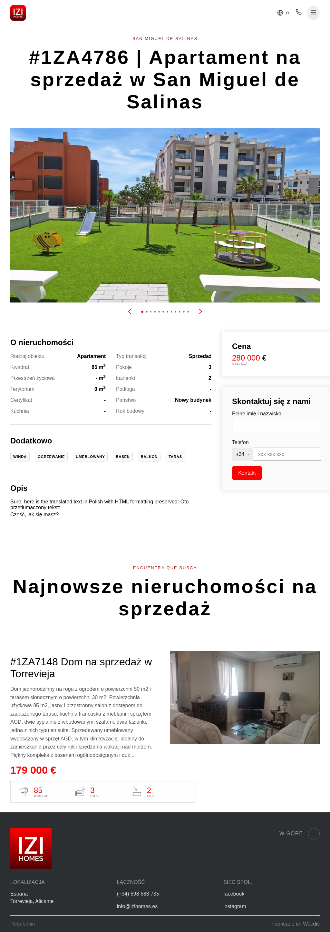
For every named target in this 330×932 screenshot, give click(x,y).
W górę (299, 833)
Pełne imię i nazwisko (256, 413)
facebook (233, 894)
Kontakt (247, 473)
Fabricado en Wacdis (295, 924)
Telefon (240, 442)
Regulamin (22, 924)
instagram (234, 906)
